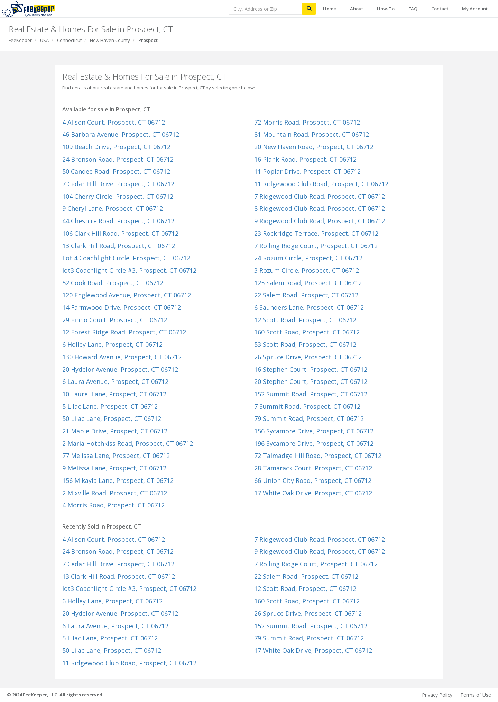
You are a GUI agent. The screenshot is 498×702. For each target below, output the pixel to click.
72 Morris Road (307, 122)
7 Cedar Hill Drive (118, 184)
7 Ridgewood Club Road (319, 196)
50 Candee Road (116, 171)
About (356, 9)
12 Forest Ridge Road (124, 332)
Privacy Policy (437, 695)
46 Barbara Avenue (120, 134)
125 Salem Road (308, 283)
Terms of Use (475, 695)
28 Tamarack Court (313, 468)
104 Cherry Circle (117, 196)
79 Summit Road (309, 418)
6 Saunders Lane (309, 307)
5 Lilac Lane (110, 406)
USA (44, 40)
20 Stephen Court (310, 381)
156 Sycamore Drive (314, 431)
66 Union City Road (312, 480)
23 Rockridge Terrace (316, 233)
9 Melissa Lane (114, 468)
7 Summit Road (307, 406)
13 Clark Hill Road (118, 246)
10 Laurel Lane (114, 394)
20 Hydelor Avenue (120, 369)
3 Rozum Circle (306, 270)
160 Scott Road (307, 332)
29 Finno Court (114, 320)
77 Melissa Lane (116, 455)
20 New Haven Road (314, 147)
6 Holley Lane (112, 344)
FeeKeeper (20, 40)
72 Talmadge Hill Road (317, 455)
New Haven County (110, 40)
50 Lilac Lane (111, 418)
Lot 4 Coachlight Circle (126, 258)
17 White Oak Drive (313, 493)
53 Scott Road (305, 344)
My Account (475, 9)
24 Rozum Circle (308, 258)
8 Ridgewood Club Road (319, 208)
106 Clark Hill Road (120, 233)
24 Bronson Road (118, 159)
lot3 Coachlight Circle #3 (129, 270)
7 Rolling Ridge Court (316, 246)
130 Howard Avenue (122, 357)
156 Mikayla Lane (118, 480)
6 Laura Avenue (115, 381)
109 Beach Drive (116, 147)
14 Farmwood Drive (121, 307)
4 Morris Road (113, 505)
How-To (386, 9)
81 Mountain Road (311, 134)
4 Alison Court (113, 122)
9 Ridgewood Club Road (319, 221)
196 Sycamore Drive (314, 443)
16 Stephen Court (310, 369)
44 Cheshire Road (118, 221)
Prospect (148, 40)
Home (329, 9)
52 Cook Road (112, 283)
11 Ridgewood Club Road (321, 184)
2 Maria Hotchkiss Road (127, 443)
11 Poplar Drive (307, 171)
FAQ (412, 9)
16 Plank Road (305, 159)
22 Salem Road (306, 295)
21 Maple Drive (114, 431)
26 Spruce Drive (308, 357)
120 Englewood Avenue (126, 295)
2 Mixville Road (114, 493)
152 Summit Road (310, 394)
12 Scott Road (305, 320)
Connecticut (69, 40)
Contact (439, 9)
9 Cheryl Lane (112, 208)
